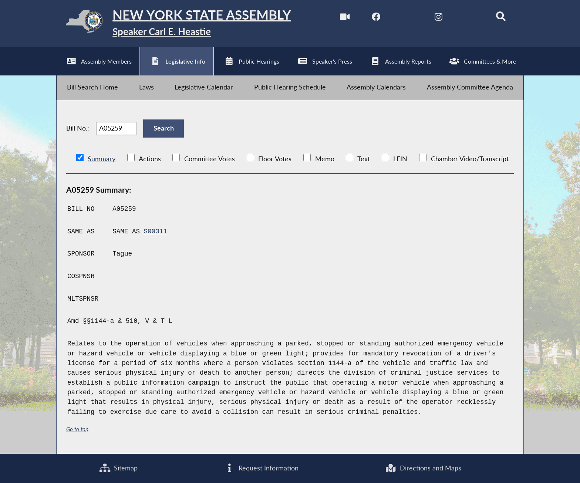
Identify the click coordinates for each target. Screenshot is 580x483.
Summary (101, 159)
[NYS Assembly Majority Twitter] (407, 18)
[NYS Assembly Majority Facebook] (376, 18)
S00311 (155, 231)
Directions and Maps (423, 468)
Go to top (77, 429)
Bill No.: (77, 128)
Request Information (261, 468)
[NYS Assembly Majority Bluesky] (469, 18)
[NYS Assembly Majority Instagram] (438, 18)
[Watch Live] (344, 18)
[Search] (501, 18)
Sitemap (119, 468)
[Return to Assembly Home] (173, 23)
